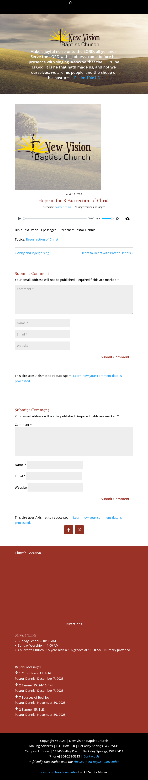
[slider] (55, 218)
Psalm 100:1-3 (87, 77)
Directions (74, 624)
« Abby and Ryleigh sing (32, 253)
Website (21, 487)
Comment (23, 425)
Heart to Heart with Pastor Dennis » (107, 253)
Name (20, 465)
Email (20, 476)
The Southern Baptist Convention (96, 762)
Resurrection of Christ (42, 239)
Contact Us (91, 756)
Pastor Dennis (63, 207)
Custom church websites (59, 772)
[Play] (19, 218)
